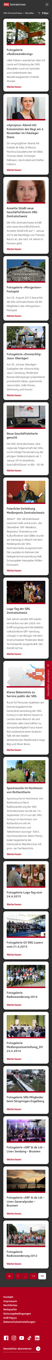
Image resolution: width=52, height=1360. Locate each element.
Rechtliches (10, 1305)
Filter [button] (43, 13)
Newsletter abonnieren (21, 1348)
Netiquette (10, 1309)
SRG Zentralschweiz (12, 13)
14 (33, 1276)
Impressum (10, 1301)
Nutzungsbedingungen (17, 1313)
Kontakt (8, 1296)
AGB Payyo (10, 1317)
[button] (47, 4)
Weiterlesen (14, 86)
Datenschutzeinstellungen (19, 1321)
